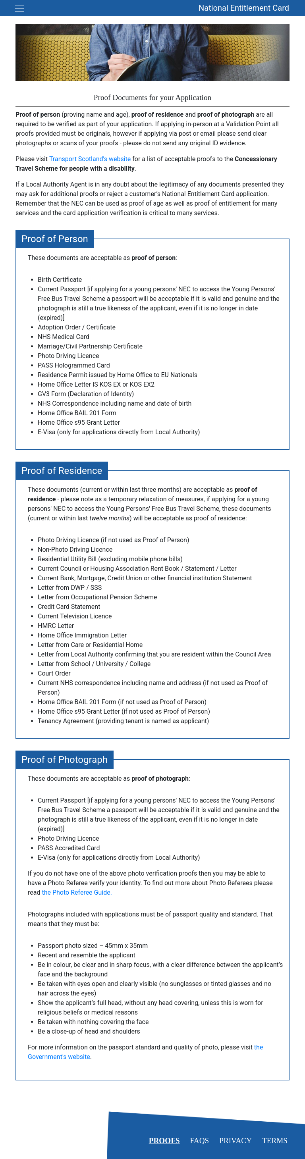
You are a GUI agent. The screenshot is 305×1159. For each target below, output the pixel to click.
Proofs (164, 1140)
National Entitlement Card (244, 8)
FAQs (199, 1140)
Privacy (235, 1140)
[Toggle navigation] (17, 8)
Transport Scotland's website (90, 159)
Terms (275, 1140)
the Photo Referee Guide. (77, 892)
